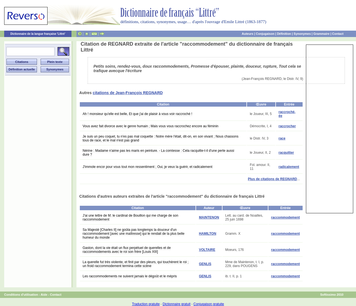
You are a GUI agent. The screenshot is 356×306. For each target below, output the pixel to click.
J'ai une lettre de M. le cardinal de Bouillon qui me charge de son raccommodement (130, 217)
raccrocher (287, 126)
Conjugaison (265, 33)
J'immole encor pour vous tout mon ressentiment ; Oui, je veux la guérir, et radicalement (147, 167)
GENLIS (205, 264)
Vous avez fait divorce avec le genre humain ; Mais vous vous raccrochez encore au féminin (150, 126)
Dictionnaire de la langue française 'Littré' (37, 33)
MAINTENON (209, 217)
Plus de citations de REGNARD (272, 179)
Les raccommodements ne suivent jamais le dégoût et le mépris (130, 276)
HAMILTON (207, 234)
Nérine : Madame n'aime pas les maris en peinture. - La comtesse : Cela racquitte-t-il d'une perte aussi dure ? (158, 152)
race (282, 138)
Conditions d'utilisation (21, 294)
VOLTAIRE (207, 250)
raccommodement (285, 217)
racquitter (286, 153)
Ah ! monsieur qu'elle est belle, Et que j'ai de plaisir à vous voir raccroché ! (137, 114)
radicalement (289, 167)
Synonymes (302, 33)
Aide (44, 294)
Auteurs (247, 33)
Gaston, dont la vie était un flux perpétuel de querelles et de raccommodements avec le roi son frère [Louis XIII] (127, 250)
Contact (337, 33)
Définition (284, 33)
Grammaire (321, 33)
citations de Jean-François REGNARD (128, 92)
